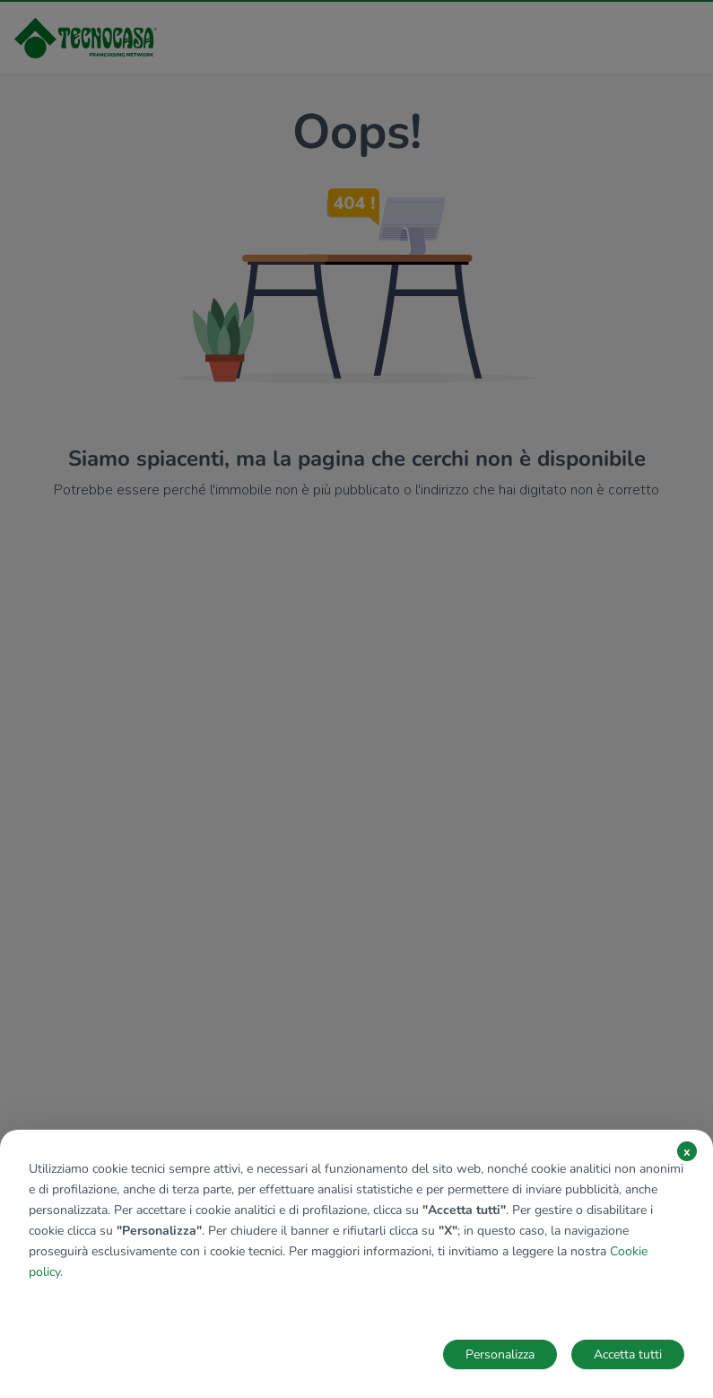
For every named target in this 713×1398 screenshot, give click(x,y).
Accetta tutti (628, 1354)
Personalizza (500, 1354)
